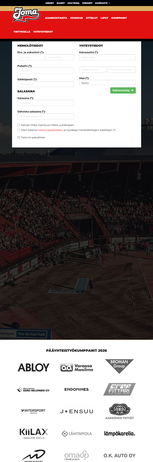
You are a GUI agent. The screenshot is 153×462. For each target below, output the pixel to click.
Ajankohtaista (56, 17)
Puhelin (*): (24, 66)
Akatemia (73, 3)
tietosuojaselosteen (50, 130)
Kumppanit (119, 17)
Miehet (50, 3)
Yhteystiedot (43, 31)
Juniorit (87, 3)
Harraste (102, 3)
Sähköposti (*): (27, 79)
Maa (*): (84, 78)
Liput (104, 17)
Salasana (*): (25, 98)
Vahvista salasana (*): (31, 111)
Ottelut (92, 17)
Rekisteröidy (123, 90)
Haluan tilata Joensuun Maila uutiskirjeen (47, 125)
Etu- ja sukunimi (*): (30, 52)
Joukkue (76, 17)
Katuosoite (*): (88, 52)
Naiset (61, 3)
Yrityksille (22, 31)
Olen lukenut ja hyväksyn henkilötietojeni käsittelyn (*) (68, 130)
